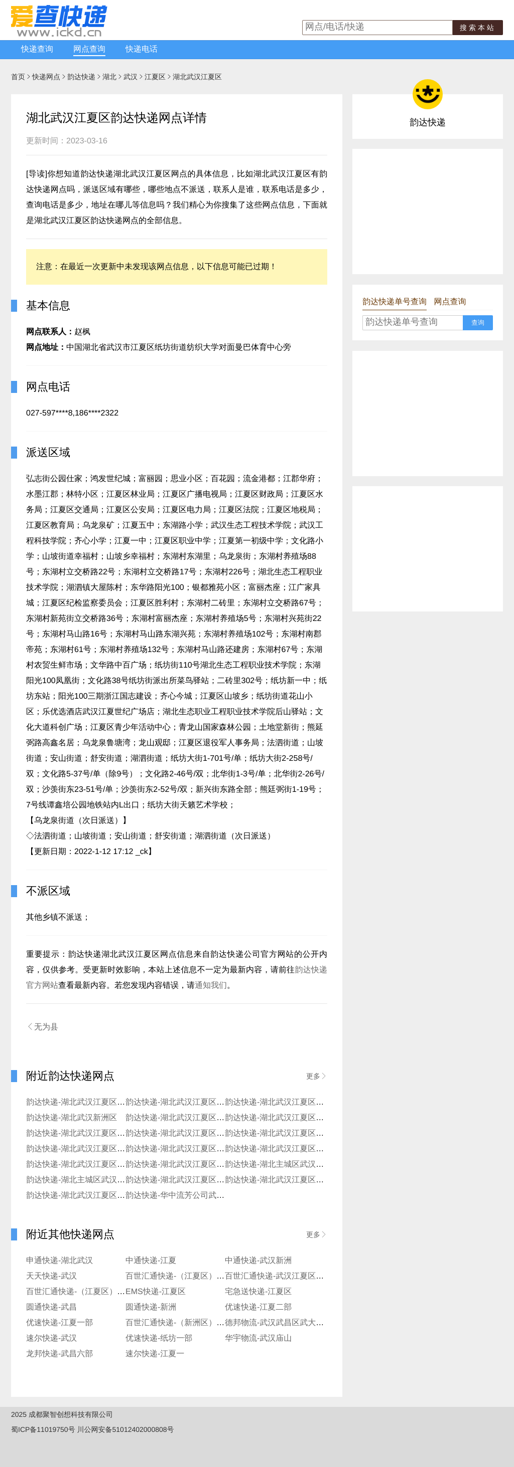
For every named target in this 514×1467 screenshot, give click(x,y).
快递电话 (141, 49)
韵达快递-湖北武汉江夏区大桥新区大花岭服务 (107, 1149)
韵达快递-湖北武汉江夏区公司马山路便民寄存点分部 (119, 1195)
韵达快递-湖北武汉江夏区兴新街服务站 (195, 1133)
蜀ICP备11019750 (39, 1429)
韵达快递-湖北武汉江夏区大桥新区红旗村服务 (207, 1149)
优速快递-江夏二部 (258, 1307)
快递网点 (46, 77)
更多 (316, 1076)
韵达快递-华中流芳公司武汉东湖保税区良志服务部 (215, 1195)
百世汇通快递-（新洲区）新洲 (178, 1323)
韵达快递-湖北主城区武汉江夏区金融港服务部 (107, 1180)
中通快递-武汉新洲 (258, 1260)
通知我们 (211, 985)
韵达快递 (81, 77)
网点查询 (89, 49)
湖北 (109, 77)
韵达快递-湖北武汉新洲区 (71, 1118)
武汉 (130, 77)
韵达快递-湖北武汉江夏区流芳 (178, 1102)
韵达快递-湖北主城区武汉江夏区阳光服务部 (302, 1164)
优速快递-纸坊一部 (158, 1338)
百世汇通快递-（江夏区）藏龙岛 (83, 1292)
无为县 (42, 1026)
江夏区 (155, 77)
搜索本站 (478, 28)
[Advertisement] (427, 211)
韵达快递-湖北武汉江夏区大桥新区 (186, 1118)
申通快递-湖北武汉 (59, 1260)
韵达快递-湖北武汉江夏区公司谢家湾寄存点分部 (211, 1180)
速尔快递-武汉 (51, 1338)
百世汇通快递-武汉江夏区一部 (278, 1276)
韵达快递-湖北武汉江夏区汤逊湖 (282, 1133)
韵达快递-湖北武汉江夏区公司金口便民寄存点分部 (314, 1180)
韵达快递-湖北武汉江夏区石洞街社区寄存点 (103, 1164)
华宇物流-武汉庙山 (258, 1338)
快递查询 (37, 49)
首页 (18, 77)
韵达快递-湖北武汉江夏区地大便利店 (290, 1118)
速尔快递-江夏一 (154, 1354)
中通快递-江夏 (150, 1260)
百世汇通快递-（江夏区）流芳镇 (182, 1276)
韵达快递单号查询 (394, 302)
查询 (477, 322)
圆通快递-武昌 (51, 1307)
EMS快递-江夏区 (155, 1292)
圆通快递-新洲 (150, 1307)
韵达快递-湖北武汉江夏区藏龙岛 (83, 1102)
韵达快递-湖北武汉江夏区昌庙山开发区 (294, 1102)
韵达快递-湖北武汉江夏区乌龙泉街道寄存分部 (207, 1164)
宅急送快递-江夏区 (258, 1292)
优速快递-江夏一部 (59, 1323)
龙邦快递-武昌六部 (59, 1354)
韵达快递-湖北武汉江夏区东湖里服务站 (95, 1133)
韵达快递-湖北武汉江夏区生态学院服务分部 (302, 1149)
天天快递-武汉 (51, 1276)
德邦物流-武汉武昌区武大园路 (278, 1323)
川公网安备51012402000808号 (125, 1429)
